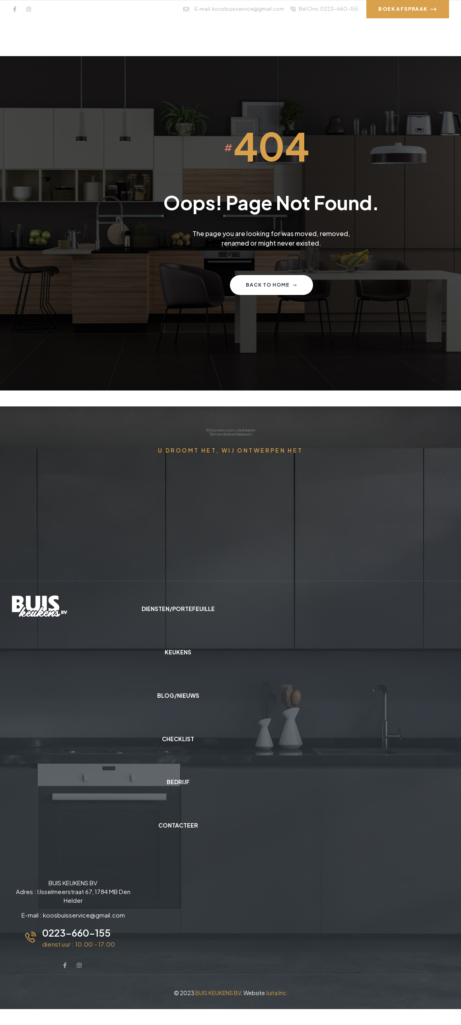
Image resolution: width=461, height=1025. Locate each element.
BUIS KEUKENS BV (218, 992)
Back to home (271, 285)
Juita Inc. (277, 992)
